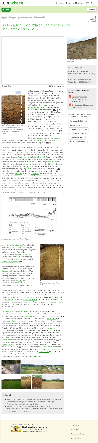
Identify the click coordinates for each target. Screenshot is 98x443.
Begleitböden (51, 319)
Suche (91, 9)
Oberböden (18, 173)
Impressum (75, 425)
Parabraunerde (36, 131)
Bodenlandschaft (33, 148)
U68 (32, 157)
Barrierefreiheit (76, 438)
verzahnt (31, 169)
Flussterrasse (74, 133)
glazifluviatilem (33, 107)
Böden (39, 140)
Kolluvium (30, 328)
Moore (47, 314)
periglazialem (56, 138)
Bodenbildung (22, 254)
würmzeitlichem (31, 164)
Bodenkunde (12, 17)
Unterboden (35, 173)
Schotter (19, 245)
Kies (41, 107)
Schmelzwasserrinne (77, 138)
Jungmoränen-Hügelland (25, 17)
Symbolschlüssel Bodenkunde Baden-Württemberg (82, 106)
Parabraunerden (45, 105)
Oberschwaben (75, 125)
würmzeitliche (11, 245)
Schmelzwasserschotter (51, 349)
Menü (6, 9)
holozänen (51, 328)
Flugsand (5, 271)
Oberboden (38, 356)
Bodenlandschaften (39, 17)
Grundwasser (10, 312)
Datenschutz (75, 429)
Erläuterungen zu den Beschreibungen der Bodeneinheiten (79, 99)
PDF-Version (91, 21)
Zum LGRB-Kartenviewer (55, 86)
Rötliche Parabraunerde (78, 142)
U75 (60, 157)
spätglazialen (53, 162)
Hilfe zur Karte (6, 86)
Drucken (92, 19)
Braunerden (46, 131)
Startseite (4, 17)
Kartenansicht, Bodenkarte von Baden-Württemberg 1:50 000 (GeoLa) (81, 73)
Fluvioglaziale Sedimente (78, 121)
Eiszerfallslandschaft (48, 302)
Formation (12, 247)
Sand (44, 110)
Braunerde (46, 129)
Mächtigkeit (29, 297)
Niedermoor (16, 321)
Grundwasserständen (49, 347)
